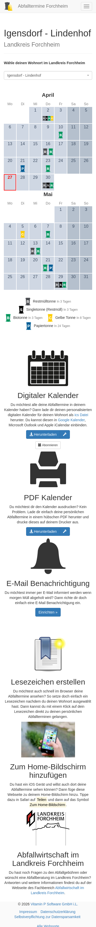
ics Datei (81, 415)
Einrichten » (48, 612)
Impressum (28, 912)
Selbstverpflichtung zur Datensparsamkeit (47, 917)
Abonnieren (48, 445)
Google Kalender (71, 420)
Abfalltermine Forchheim (34, 6)
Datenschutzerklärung (57, 912)
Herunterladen (43, 434)
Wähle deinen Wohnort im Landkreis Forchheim (44, 63)
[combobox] (48, 75)
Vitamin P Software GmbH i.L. (54, 904)
